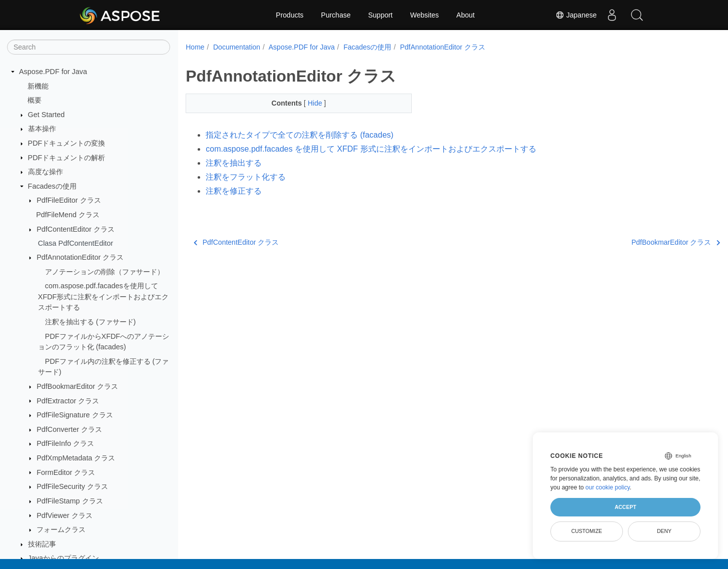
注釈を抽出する (234, 163)
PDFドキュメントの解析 (67, 158)
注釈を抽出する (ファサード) (90, 322)
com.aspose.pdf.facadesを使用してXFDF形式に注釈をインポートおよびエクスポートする (103, 296)
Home (195, 47)
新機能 (38, 86)
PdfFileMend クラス (68, 215)
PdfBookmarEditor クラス (77, 386)
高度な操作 (45, 172)
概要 (35, 100)
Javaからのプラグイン (63, 558)
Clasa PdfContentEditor (75, 243)
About (465, 15)
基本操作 (42, 129)
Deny (664, 531)
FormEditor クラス (66, 472)
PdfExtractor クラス (68, 401)
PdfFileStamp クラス (70, 501)
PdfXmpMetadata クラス (76, 458)
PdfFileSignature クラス (75, 415)
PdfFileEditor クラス (69, 200)
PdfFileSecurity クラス (72, 486)
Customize (586, 531)
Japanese (576, 15)
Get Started (46, 115)
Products (289, 15)
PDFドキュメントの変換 (67, 143)
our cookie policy (607, 487)
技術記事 (42, 544)
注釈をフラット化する (246, 177)
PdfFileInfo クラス (65, 443)
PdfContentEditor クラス (76, 229)
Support (380, 15)
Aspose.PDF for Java (53, 72)
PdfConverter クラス (69, 429)
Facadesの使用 (52, 186)
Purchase (336, 15)
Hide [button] (308, 103)
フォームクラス (61, 529)
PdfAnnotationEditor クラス (80, 257)
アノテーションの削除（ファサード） (104, 272)
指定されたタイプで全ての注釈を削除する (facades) (299, 135)
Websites (424, 15)
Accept (625, 507)
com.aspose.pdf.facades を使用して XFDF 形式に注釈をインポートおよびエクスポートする (371, 149)
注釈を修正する (234, 191)
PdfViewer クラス (64, 515)
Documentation (236, 47)
